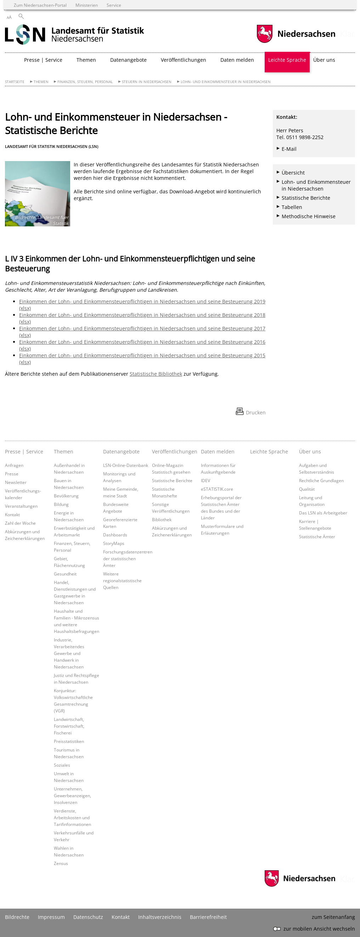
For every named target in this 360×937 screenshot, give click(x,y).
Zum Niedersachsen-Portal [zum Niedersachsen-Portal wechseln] (40, 5)
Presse (11, 473)
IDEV (205, 480)
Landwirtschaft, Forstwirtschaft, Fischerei (69, 725)
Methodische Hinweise (309, 216)
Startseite (14, 81)
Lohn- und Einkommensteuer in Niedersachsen (226, 81)
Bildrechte (17, 917)
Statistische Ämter (317, 536)
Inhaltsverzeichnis (159, 917)
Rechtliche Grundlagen (321, 480)
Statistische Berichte (306, 197)
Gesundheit (65, 574)
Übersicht (293, 172)
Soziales (62, 765)
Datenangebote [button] (128, 59)
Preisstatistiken (69, 741)
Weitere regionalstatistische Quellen (122, 580)
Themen (41, 81)
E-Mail (289, 148)
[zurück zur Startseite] (74, 35)
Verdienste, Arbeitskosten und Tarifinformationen (72, 817)
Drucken (256, 412)
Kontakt (12, 514)
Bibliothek (161, 519)
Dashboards (115, 535)
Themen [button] (86, 59)
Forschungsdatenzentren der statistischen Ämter (127, 558)
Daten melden (218, 451)
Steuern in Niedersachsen (146, 81)
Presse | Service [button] (43, 59)
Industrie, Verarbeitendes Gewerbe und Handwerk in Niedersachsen (69, 653)
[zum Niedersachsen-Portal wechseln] (296, 42)
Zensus (61, 863)
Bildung (61, 504)
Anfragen (14, 465)
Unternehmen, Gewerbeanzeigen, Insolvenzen (72, 795)
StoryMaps (113, 543)
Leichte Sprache (287, 59)
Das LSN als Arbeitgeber (323, 513)
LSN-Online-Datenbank (125, 465)
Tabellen (292, 207)
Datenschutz (88, 917)
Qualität (307, 489)
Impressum (51, 917)
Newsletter (16, 482)
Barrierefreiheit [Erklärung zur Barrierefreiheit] (208, 917)
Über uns (310, 451)
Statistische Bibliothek (156, 373)
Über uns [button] (324, 59)
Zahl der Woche (20, 523)
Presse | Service (24, 451)
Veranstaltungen (21, 506)
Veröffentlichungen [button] (183, 59)
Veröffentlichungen (174, 451)
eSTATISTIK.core (217, 489)
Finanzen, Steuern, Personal (85, 81)
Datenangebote (121, 451)
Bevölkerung (66, 495)
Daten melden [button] (237, 59)
